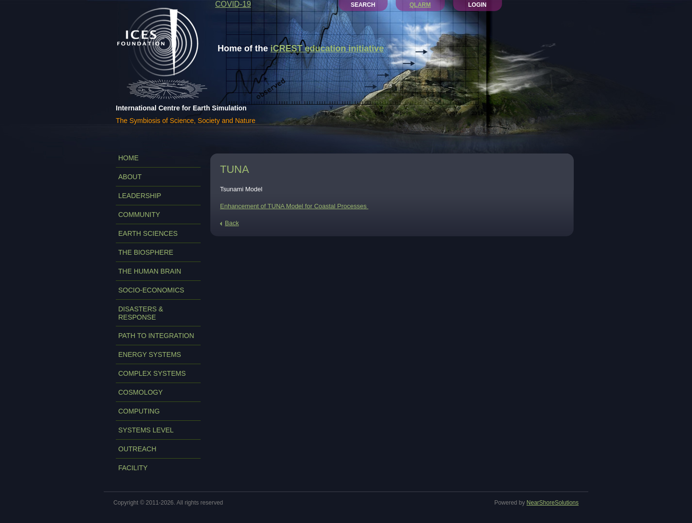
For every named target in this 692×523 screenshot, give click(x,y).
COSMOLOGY (140, 392)
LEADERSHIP (139, 196)
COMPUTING (139, 411)
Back (232, 223)
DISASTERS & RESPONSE (140, 313)
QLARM (420, 4)
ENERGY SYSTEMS (149, 354)
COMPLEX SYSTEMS (152, 373)
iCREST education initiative (327, 48)
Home (128, 158)
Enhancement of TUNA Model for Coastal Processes (294, 206)
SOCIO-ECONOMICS (151, 290)
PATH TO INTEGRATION (156, 335)
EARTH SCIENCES (148, 233)
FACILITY (133, 468)
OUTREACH (137, 449)
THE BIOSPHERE (145, 252)
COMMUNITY (139, 214)
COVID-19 (233, 4)
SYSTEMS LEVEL (145, 430)
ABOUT (130, 177)
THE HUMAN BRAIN (149, 271)
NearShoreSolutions (553, 502)
